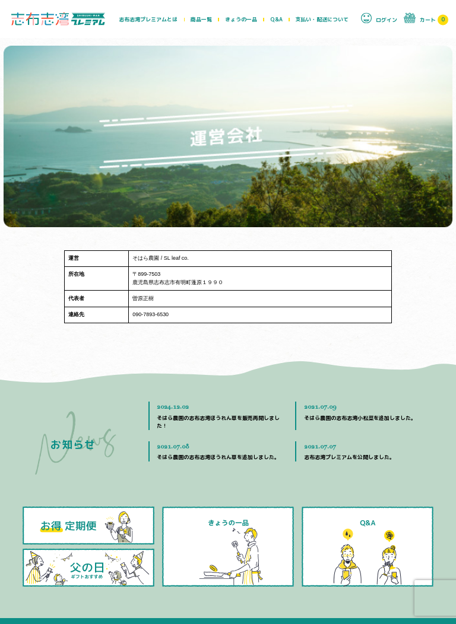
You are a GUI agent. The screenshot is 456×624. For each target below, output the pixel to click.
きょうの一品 (241, 19)
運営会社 (263, 585)
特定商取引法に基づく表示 (400, 585)
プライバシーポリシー (234, 596)
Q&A (276, 19)
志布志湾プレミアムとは (148, 19)
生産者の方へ (344, 585)
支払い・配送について (322, 19)
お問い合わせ (301, 585)
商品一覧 (201, 19)
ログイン (379, 17)
